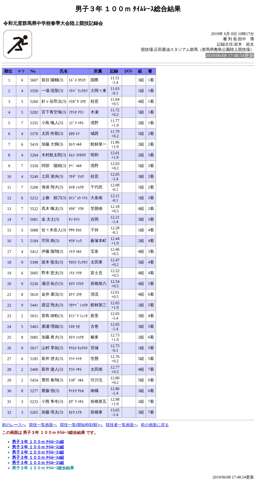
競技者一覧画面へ (122, 425)
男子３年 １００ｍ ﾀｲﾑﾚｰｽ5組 (38, 463)
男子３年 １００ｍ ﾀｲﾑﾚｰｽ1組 (38, 442)
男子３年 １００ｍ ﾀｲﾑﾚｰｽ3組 (38, 452)
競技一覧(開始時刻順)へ (81, 425)
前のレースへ (14, 425)
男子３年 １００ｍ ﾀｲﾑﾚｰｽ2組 (38, 447)
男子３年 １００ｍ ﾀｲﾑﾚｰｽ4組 (38, 457)
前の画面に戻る (155, 425)
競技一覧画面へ (43, 425)
